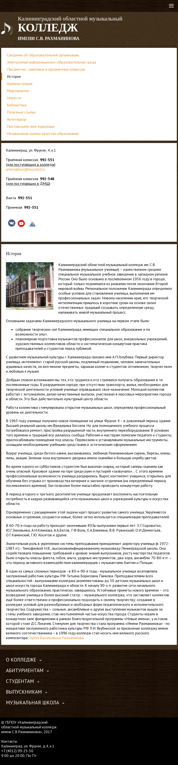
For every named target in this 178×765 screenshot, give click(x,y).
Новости (14, 97)
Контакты (9, 741)
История (14, 76)
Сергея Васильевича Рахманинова (56, 637)
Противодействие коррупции (31, 126)
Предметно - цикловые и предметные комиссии (46, 69)
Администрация (19, 83)
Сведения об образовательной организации (43, 55)
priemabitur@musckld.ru (25, 169)
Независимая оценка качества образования (43, 133)
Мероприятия (18, 90)
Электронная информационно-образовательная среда (51, 62)
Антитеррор (16, 119)
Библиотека (16, 105)
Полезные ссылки (21, 112)
